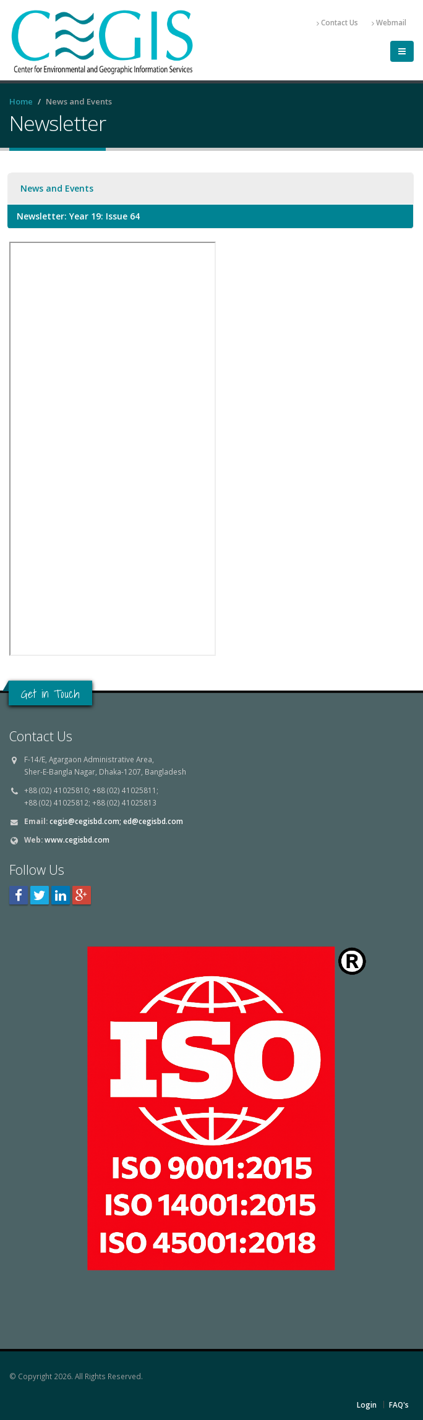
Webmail (389, 22)
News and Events (56, 188)
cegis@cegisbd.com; (85, 821)
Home (21, 101)
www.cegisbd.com (77, 839)
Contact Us (337, 22)
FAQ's (399, 1404)
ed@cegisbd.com (153, 821)
